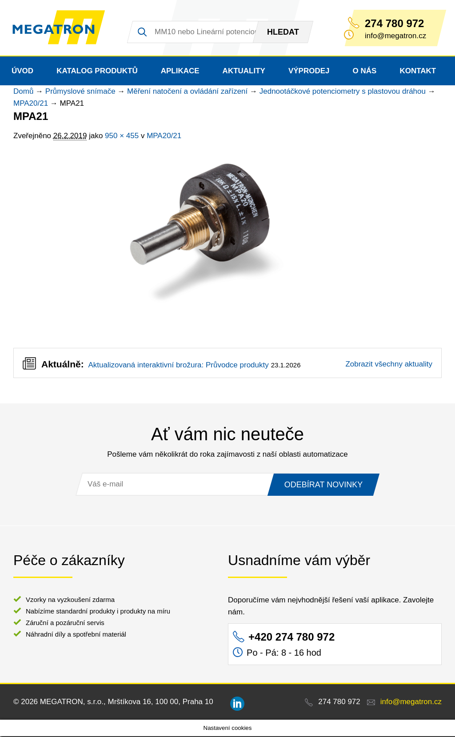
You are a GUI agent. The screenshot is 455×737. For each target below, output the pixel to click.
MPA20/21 (30, 104)
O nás (365, 72)
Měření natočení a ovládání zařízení (187, 92)
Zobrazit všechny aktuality (388, 365)
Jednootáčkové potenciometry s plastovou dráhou (342, 92)
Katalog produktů (97, 72)
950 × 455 (122, 136)
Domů (23, 92)
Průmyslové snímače (80, 92)
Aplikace (180, 72)
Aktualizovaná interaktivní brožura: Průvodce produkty (178, 366)
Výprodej (309, 72)
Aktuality (244, 72)
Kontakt (417, 72)
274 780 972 (394, 23)
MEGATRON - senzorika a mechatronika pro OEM (61, 28)
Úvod (22, 72)
